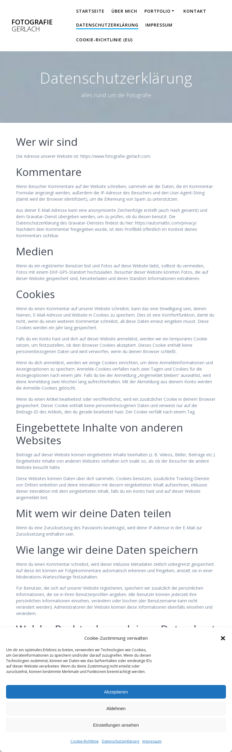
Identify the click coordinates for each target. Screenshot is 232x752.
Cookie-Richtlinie (84, 741)
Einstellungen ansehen (116, 725)
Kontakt (194, 11)
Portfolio (157, 11)
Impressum (152, 741)
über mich (124, 11)
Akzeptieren (116, 691)
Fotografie (32, 25)
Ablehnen (115, 708)
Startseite (90, 11)
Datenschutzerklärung (120, 741)
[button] (223, 638)
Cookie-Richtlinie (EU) (104, 40)
